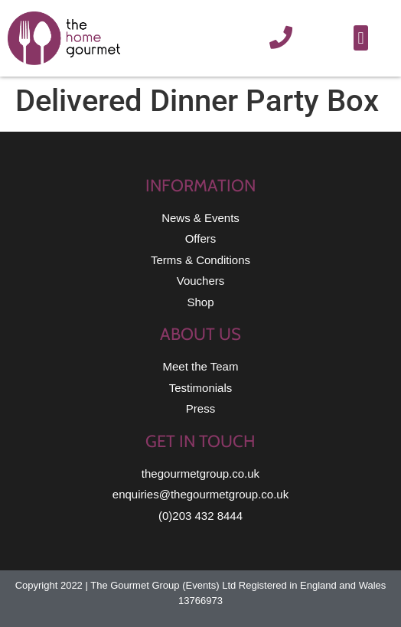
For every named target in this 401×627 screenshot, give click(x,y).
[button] (361, 38)
